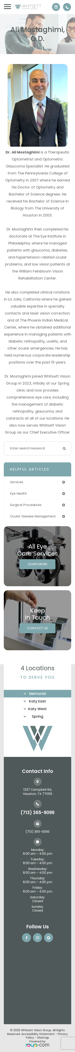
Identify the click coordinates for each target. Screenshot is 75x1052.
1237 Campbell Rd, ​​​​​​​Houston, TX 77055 (37, 791)
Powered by (37, 1043)
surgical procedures (25, 505)
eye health (18, 493)
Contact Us (37, 628)
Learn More (37, 564)
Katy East (37, 701)
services (16, 482)
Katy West (37, 708)
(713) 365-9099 (37, 813)
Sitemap (43, 1038)
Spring (37, 716)
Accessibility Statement (38, 1034)
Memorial (37, 693)
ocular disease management (33, 516)
